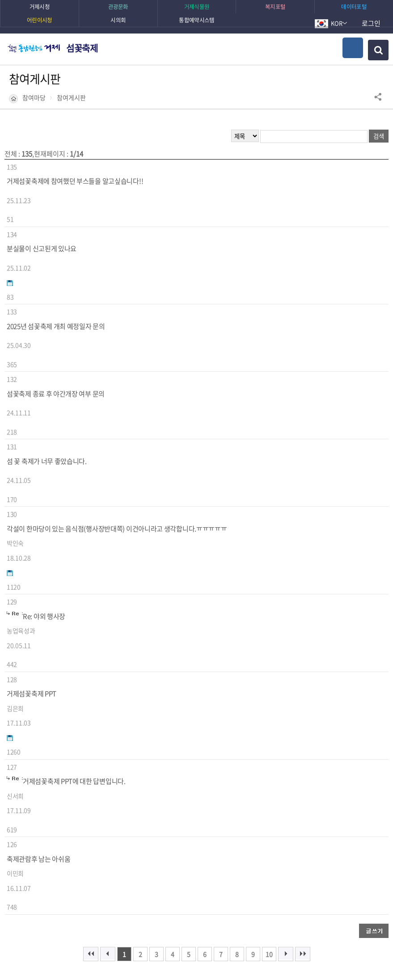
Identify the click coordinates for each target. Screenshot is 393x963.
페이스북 (117, 712)
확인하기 (291, 938)
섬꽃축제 (81, 48)
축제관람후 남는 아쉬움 (38, 577)
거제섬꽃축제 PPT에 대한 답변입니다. (74, 533)
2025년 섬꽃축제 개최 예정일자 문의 (56, 269)
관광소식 (163, 710)
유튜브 (61, 712)
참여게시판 (71, 97)
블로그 (329, 712)
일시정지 (65, 879)
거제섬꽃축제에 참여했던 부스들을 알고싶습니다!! (75, 181)
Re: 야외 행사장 (44, 445)
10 (269, 639)
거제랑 (223, 733)
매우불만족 (145, 796)
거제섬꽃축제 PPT (31, 489)
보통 (84, 796)
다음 (79, 879)
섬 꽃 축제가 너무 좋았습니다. (47, 357)
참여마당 (34, 97)
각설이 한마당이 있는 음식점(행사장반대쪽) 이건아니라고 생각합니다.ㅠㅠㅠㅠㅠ (117, 401)
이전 (52, 879)
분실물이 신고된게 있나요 (41, 225)
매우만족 (32, 796)
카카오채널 (281, 712)
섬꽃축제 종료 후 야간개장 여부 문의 (56, 313)
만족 (61, 796)
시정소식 (217, 710)
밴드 (166, 733)
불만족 (110, 796)
